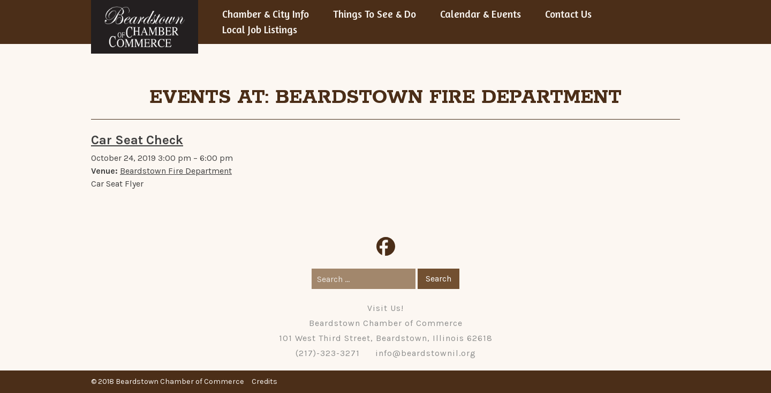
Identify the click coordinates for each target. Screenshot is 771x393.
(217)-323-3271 (328, 353)
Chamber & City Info (265, 14)
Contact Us (568, 14)
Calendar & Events (480, 14)
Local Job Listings (259, 29)
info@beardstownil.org (425, 353)
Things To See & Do (374, 14)
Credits (264, 381)
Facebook (385, 246)
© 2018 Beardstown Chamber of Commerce (167, 381)
